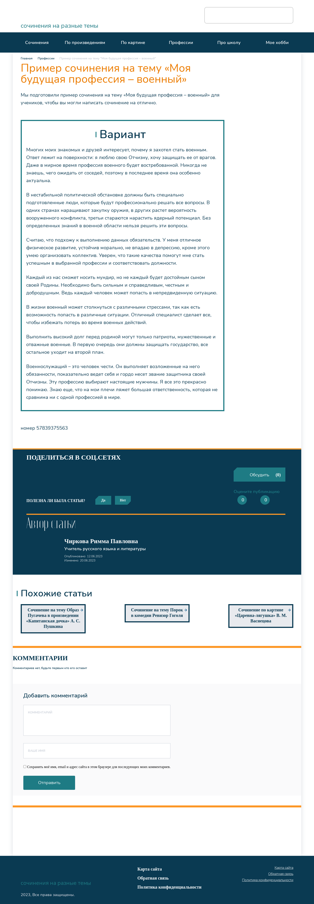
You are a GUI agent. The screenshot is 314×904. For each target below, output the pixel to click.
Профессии (181, 43)
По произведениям (85, 43)
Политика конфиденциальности (169, 887)
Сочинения (37, 43)
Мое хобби (277, 43)
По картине (133, 43)
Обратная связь (153, 878)
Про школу (229, 43)
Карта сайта (149, 869)
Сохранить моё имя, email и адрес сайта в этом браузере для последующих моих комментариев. (98, 767)
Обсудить (265, 475)
